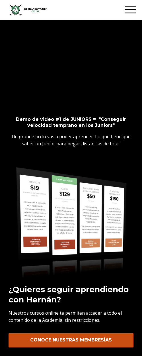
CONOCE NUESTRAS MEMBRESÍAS (71, 340)
